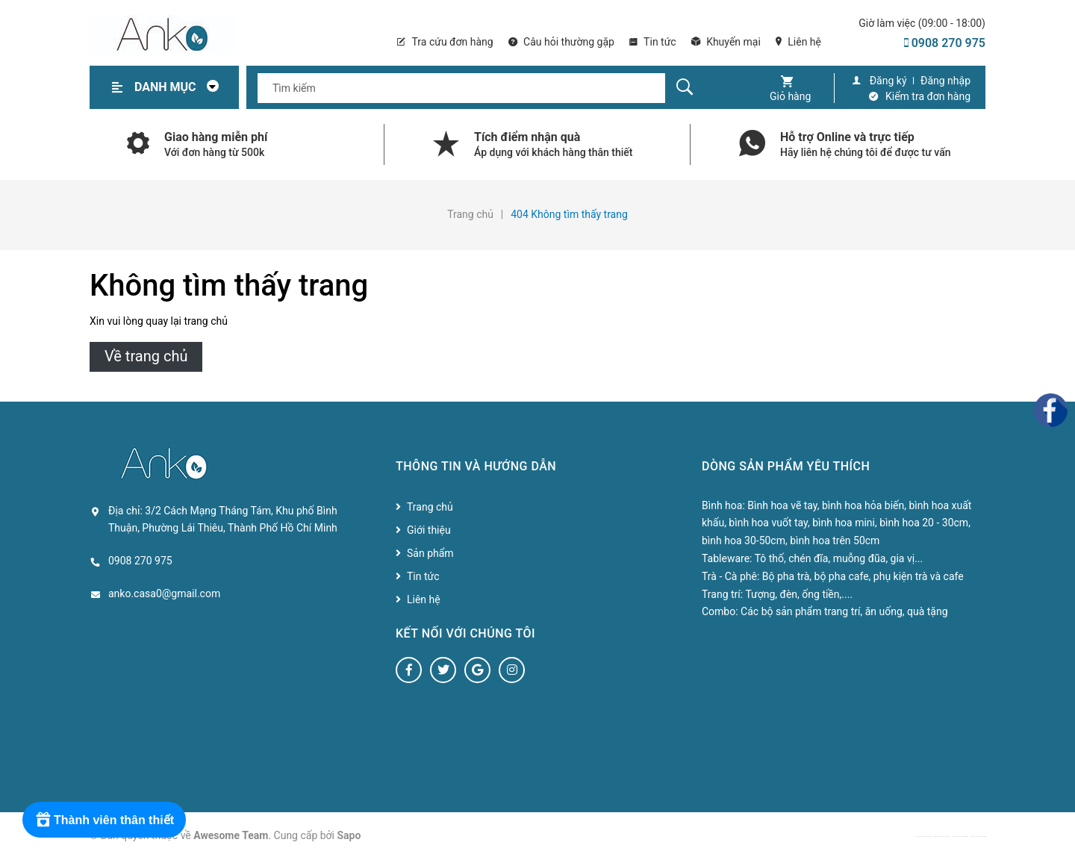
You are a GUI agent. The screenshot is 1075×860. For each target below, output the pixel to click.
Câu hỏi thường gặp (561, 42)
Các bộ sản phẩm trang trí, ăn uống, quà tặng (844, 611)
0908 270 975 (944, 43)
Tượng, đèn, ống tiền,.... (799, 594)
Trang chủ (430, 507)
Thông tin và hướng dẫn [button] (476, 466)
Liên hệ (798, 42)
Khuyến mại (726, 42)
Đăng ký (888, 81)
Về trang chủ (146, 356)
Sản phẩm (430, 553)
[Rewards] (104, 820)
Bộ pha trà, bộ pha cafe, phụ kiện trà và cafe (863, 576)
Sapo (349, 835)
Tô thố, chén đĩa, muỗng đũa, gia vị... (839, 558)
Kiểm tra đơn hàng (927, 96)
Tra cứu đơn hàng (445, 42)
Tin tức (652, 42)
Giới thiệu (429, 530)
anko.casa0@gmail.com (164, 593)
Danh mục (180, 87)
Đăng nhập (945, 81)
